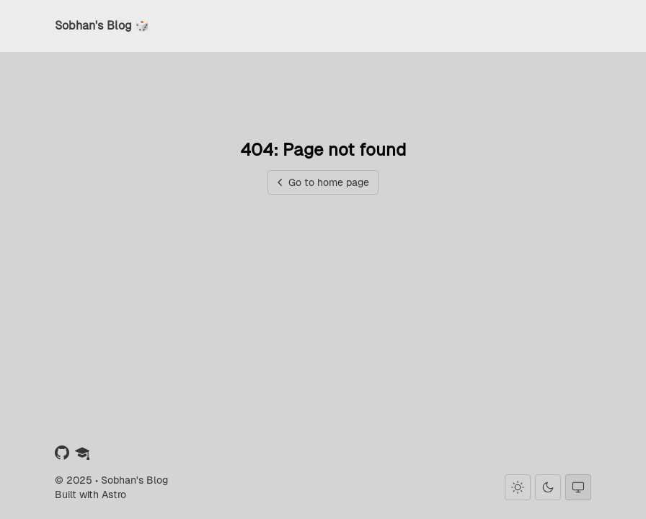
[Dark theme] (548, 487)
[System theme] (578, 487)
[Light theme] (518, 487)
